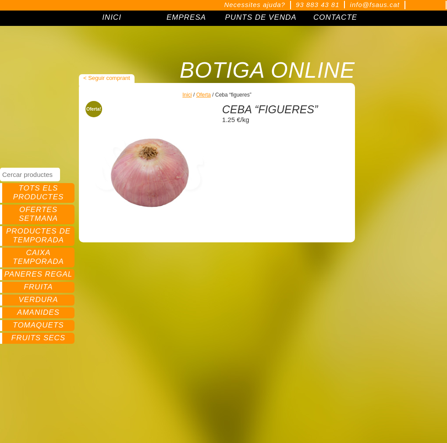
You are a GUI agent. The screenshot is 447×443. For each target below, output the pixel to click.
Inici (187, 95)
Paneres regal (38, 274)
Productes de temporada (38, 235)
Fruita (38, 287)
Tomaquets (38, 325)
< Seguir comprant (106, 78)
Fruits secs (38, 338)
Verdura (38, 299)
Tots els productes (38, 192)
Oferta (203, 95)
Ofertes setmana (38, 214)
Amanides (38, 312)
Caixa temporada (38, 257)
